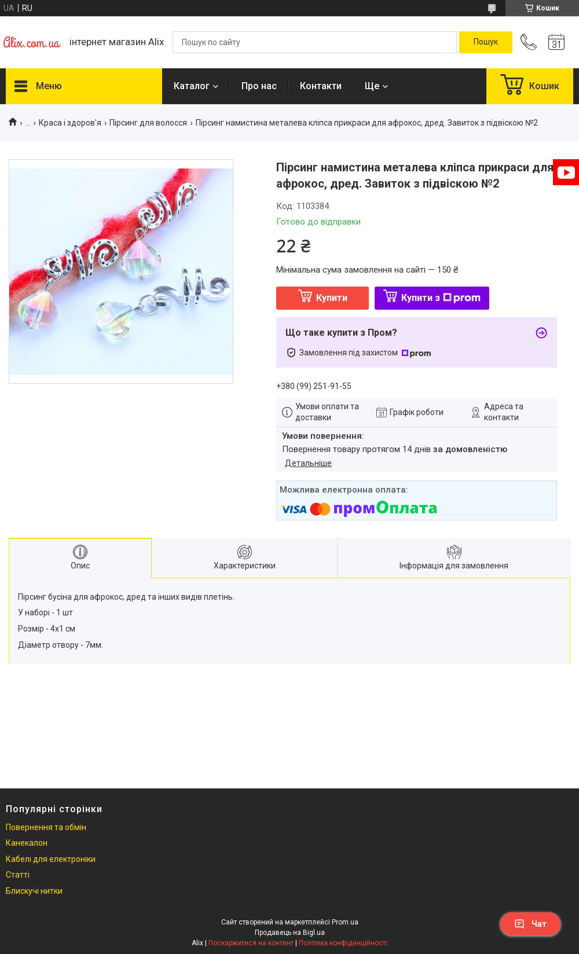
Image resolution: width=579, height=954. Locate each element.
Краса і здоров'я (70, 122)
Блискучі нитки (34, 891)
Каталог (192, 85)
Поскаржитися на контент (251, 943)
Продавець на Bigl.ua (290, 933)
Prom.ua (345, 922)
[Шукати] (485, 42)
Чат (530, 924)
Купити (331, 297)
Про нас (259, 85)
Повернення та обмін (46, 827)
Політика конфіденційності (343, 943)
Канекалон (26, 842)
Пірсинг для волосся (148, 122)
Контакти (321, 85)
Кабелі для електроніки (51, 859)
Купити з (441, 297)
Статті (18, 874)
